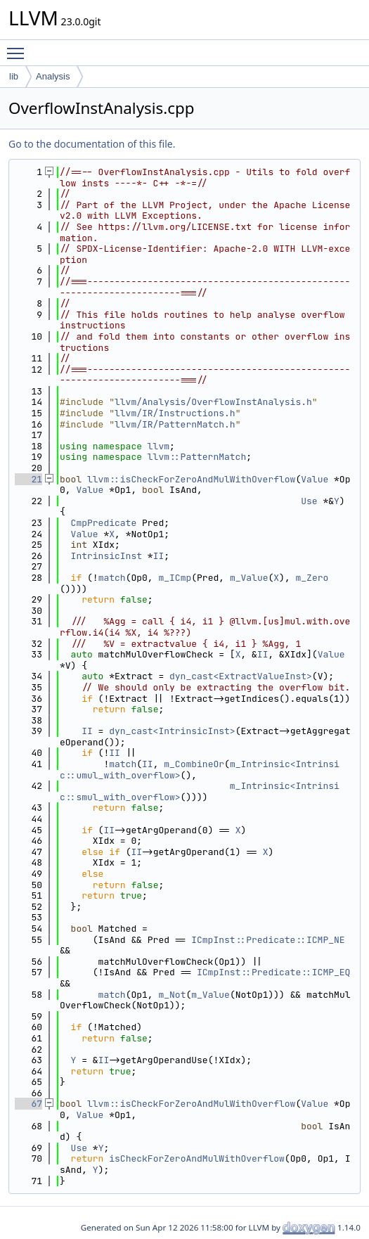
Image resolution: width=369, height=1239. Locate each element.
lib (13, 76)
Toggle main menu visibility (19, 47)
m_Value (249, 578)
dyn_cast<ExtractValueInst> (240, 676)
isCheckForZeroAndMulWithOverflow (197, 1158)
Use (309, 501)
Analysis (53, 76)
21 (28, 479)
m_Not (172, 995)
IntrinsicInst (106, 556)
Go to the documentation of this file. (91, 143)
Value (314, 479)
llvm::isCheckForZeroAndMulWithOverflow (191, 479)
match (112, 578)
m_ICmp (174, 578)
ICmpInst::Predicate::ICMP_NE (267, 940)
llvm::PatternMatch (197, 457)
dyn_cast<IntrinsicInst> (172, 731)
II (158, 556)
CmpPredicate (104, 523)
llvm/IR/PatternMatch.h (175, 424)
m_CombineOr (194, 764)
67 (28, 1104)
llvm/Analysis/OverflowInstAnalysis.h (213, 402)
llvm (158, 446)
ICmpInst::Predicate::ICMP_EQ (273, 972)
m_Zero (312, 578)
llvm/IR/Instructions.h (175, 413)
